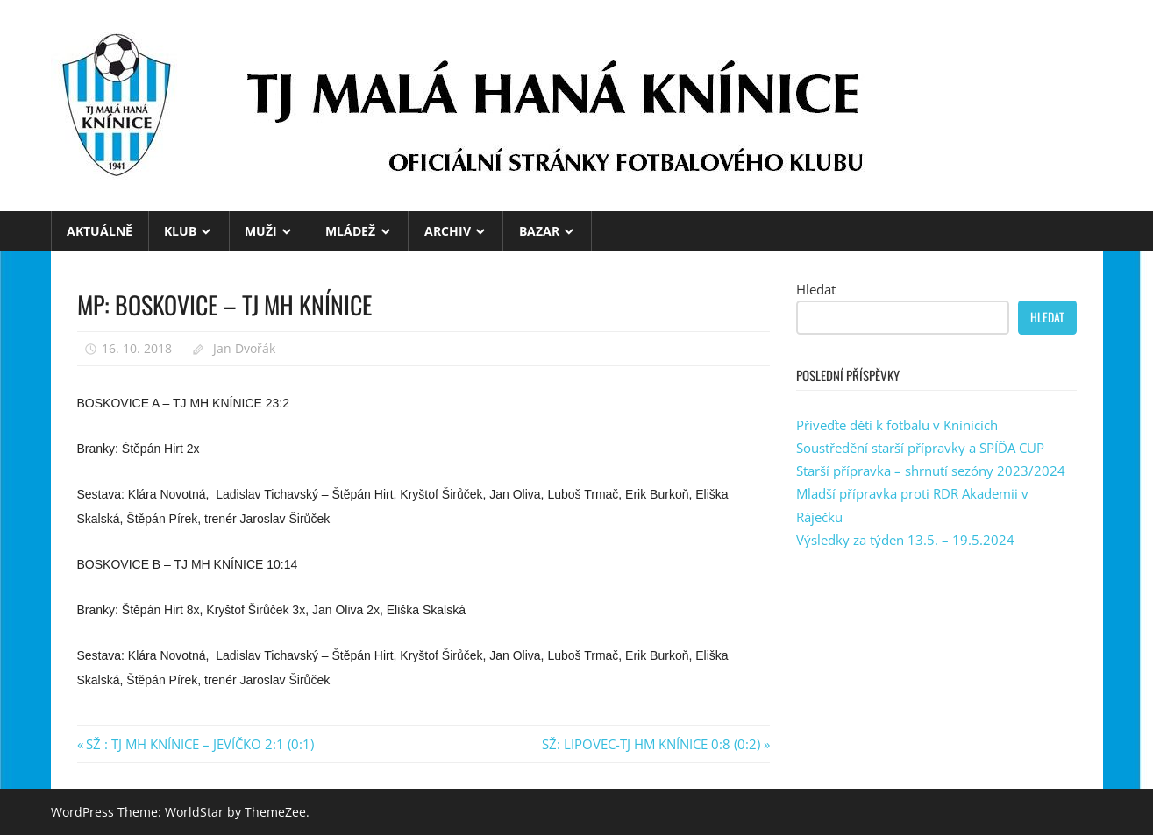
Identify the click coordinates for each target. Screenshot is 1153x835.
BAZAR (539, 231)
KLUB (180, 231)
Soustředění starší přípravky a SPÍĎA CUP (920, 447)
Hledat (816, 289)
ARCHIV (447, 231)
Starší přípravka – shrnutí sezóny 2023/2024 (930, 470)
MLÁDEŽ (350, 231)
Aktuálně (99, 231)
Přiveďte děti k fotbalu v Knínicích (897, 425)
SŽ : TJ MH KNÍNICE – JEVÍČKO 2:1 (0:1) (199, 744)
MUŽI (261, 231)
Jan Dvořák (244, 348)
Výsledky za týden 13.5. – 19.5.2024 (905, 539)
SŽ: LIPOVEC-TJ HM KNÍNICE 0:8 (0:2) (651, 744)
